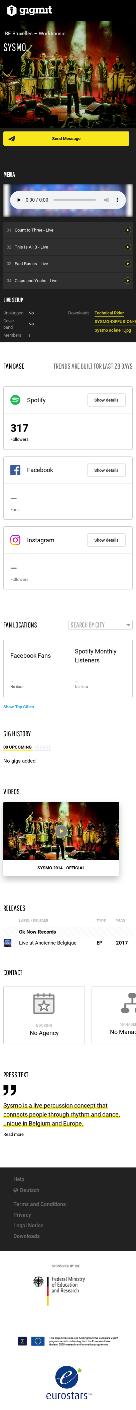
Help (18, 1179)
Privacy (22, 1215)
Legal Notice (28, 1225)
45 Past (42, 747)
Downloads (26, 1236)
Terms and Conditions (39, 1204)
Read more (13, 1134)
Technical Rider (109, 312)
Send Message (66, 138)
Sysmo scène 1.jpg (113, 330)
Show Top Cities (18, 706)
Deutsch (29, 1190)
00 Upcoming (18, 747)
